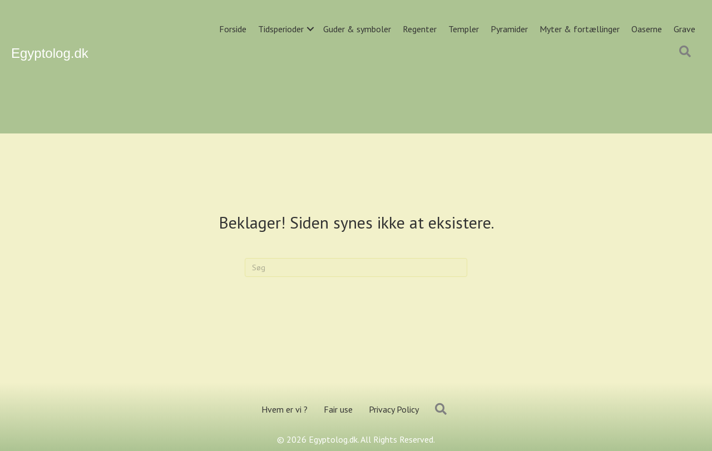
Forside (232, 28)
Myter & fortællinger (580, 28)
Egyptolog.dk (49, 53)
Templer (463, 28)
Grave (684, 28)
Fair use (338, 409)
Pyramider (509, 28)
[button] (310, 29)
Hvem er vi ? (284, 409)
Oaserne (646, 28)
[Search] (356, 267)
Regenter (420, 28)
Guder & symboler (357, 28)
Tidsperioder (281, 28)
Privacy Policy (394, 409)
